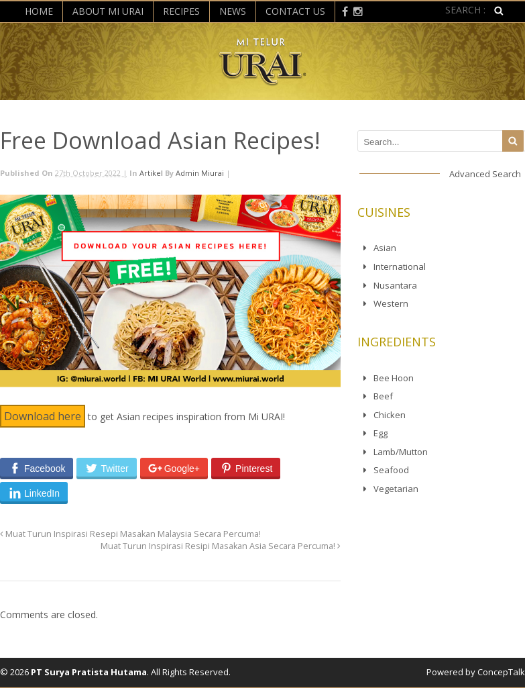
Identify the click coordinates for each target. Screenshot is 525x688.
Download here (42, 416)
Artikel (151, 173)
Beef (383, 396)
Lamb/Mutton (400, 452)
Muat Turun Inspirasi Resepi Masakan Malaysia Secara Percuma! (130, 534)
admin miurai (200, 173)
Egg (380, 433)
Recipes (181, 11)
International (399, 266)
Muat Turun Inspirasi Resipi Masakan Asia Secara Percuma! (221, 546)
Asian (384, 248)
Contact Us (295, 11)
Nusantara (395, 285)
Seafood (391, 470)
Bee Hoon (393, 378)
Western (390, 303)
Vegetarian (395, 489)
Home (39, 11)
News (232, 11)
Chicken (389, 415)
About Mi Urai (107, 11)
